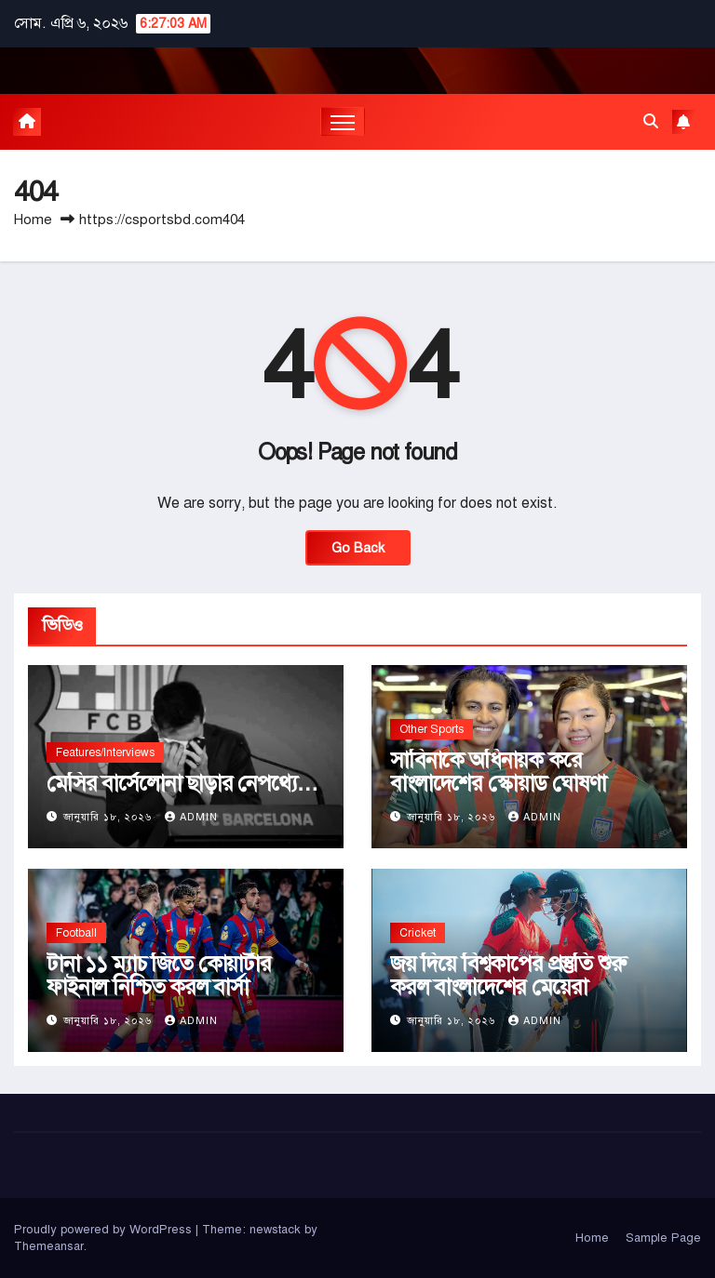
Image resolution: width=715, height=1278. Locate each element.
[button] (650, 122)
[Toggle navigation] (343, 121)
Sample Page (663, 1238)
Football (76, 932)
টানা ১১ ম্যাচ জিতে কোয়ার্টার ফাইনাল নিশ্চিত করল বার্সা (159, 975)
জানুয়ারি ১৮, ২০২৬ (109, 817)
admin (191, 817)
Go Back (357, 547)
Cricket (417, 932)
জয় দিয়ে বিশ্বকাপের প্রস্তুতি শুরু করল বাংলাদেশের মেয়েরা (507, 975)
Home (33, 219)
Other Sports (431, 729)
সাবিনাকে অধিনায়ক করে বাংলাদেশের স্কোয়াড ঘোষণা (497, 771)
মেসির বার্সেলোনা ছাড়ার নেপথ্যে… (182, 783)
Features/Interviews (105, 752)
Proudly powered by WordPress (105, 1229)
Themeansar (49, 1246)
